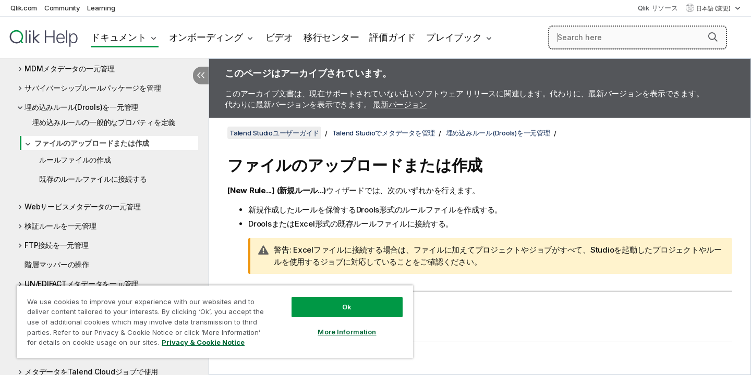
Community (62, 8)
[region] (215, 321)
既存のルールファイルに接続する (93, 178)
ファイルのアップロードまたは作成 (91, 143)
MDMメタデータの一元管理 (70, 68)
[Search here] (637, 37)
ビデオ (279, 37)
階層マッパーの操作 (57, 264)
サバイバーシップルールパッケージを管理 (93, 87)
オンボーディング (206, 37)
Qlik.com (23, 8)
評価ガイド (392, 37)
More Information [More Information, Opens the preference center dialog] (347, 332)
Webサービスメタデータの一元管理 (83, 206)
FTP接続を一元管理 (57, 245)
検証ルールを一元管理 (60, 225)
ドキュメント (119, 37)
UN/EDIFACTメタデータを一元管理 (81, 283)
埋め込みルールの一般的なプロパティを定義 (103, 122)
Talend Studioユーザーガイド (274, 133)
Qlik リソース (658, 8)
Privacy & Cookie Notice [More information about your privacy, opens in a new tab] (203, 342)
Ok (347, 307)
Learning (101, 8)
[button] (713, 37)
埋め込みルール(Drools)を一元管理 (81, 107)
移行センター (331, 37)
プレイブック (454, 37)
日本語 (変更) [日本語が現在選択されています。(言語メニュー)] (714, 8)
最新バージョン (400, 104)
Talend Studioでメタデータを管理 (383, 133)
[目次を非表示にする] (201, 75)
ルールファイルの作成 (75, 159)
